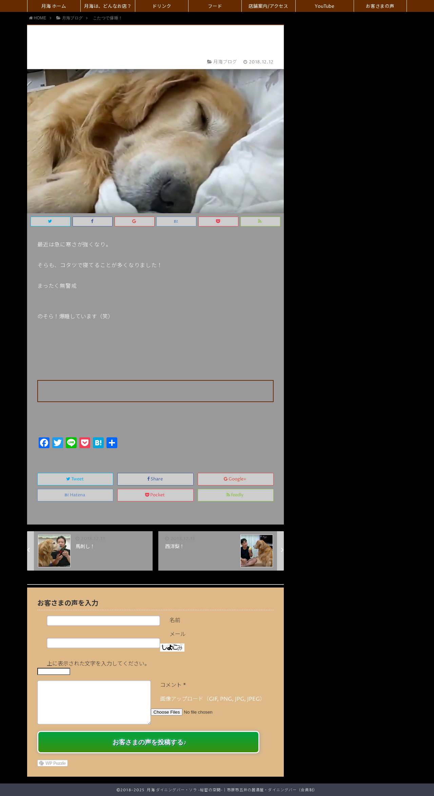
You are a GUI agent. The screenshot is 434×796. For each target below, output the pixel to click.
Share (155, 479)
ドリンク (161, 6)
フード (215, 6)
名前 (175, 620)
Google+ (235, 479)
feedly (235, 495)
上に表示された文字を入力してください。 (98, 664)
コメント (173, 685)
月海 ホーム (53, 6)
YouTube (324, 6)
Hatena (75, 495)
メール (178, 634)
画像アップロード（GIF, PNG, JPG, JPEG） (212, 699)
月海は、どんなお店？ (108, 6)
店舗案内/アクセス (268, 6)
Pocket (155, 495)
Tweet (75, 479)
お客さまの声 (380, 6)
